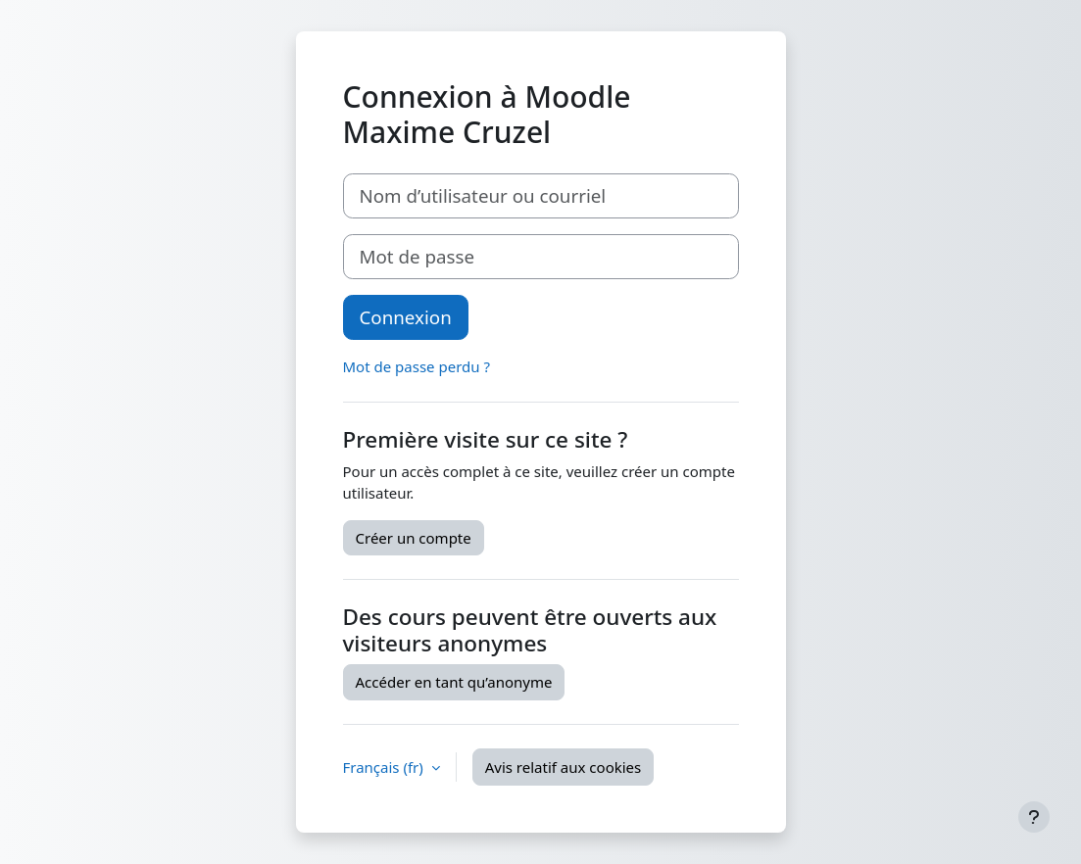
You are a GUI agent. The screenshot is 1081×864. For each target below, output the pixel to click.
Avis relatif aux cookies (563, 767)
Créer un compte (413, 538)
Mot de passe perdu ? (416, 366)
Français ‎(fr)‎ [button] (385, 767)
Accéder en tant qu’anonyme (454, 682)
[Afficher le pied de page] (1034, 817)
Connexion (406, 317)
